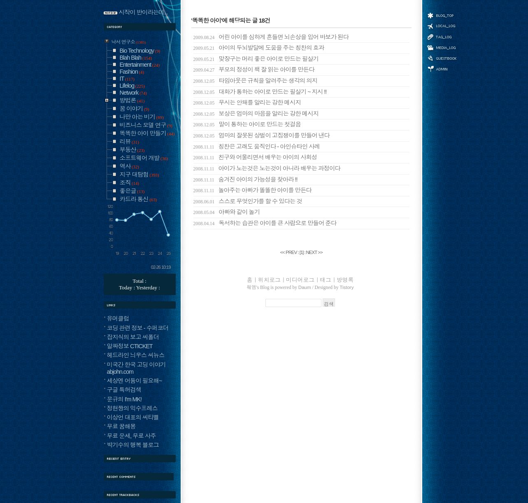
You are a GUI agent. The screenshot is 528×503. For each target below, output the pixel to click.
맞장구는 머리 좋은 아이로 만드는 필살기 (256, 59)
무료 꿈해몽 (121, 426)
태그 (442, 36)
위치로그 (442, 25)
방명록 (442, 58)
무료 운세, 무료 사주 (131, 436)
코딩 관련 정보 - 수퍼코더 (138, 328)
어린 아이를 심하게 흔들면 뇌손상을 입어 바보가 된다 (271, 37)
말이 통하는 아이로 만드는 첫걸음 (247, 124)
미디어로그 (442, 47)
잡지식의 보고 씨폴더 (133, 337)
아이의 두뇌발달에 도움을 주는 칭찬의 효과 (258, 47)
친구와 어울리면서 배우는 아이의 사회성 (255, 157)
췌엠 (251, 287)
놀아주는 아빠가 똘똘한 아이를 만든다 (252, 190)
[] (302, 252)
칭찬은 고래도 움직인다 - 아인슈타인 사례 (256, 146)
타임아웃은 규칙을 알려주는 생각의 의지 (255, 80)
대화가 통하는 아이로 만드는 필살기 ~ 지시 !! (260, 91)
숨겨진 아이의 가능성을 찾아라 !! (245, 179)
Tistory (347, 287)
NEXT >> (314, 252)
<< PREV (289, 252)
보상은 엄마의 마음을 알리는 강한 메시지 (256, 113)
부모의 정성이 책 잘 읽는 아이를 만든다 (253, 69)
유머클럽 (118, 318)
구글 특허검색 (124, 390)
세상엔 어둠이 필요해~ (134, 380)
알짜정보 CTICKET (130, 346)
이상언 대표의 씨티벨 (133, 417)
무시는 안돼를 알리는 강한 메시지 (247, 102)
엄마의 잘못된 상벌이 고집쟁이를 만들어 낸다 (261, 135)
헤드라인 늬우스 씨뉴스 (136, 355)
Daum (304, 287)
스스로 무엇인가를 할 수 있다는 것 (247, 201)
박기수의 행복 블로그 (133, 445)
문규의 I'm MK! (124, 399)
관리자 (442, 68)
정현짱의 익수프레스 (132, 408)
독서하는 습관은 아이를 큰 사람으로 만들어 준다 (265, 223)
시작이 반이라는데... (143, 12)
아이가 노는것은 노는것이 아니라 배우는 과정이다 (266, 168)
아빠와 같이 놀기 (226, 212)
